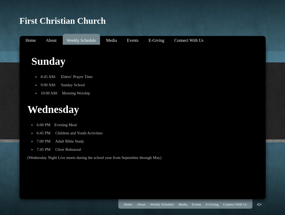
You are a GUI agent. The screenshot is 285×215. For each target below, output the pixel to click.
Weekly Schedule (81, 40)
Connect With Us (188, 40)
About (51, 40)
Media (111, 40)
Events (133, 40)
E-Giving (156, 40)
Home (31, 40)
